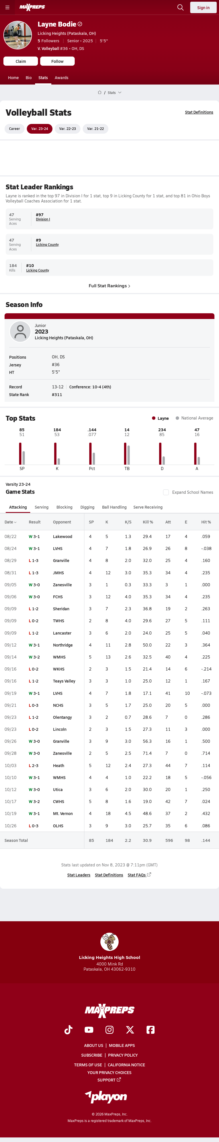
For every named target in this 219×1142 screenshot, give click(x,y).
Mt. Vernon (63, 813)
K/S (128, 521)
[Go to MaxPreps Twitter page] (130, 1030)
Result (34, 521)
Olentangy (62, 717)
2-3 (35, 765)
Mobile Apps (122, 1045)
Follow (57, 61)
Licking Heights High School (109, 946)
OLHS (58, 825)
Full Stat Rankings (109, 285)
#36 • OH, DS (61, 48)
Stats (43, 77)
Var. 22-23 (67, 128)
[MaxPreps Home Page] (100, 92)
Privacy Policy (123, 1055)
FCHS (58, 596)
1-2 (35, 608)
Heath (58, 765)
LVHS (57, 548)
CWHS (58, 801)
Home (13, 77)
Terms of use (88, 1065)
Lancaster (62, 632)
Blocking (64, 506)
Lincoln (59, 729)
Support (109, 1080)
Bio (29, 77)
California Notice (126, 1065)
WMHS (59, 657)
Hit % (206, 521)
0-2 (35, 620)
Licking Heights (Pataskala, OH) (67, 33)
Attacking (18, 506)
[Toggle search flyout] (180, 7)
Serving (41, 506)
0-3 (35, 705)
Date (11, 521)
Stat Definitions (199, 112)
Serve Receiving (148, 506)
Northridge (63, 645)
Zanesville (62, 584)
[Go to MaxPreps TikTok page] (68, 1030)
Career (14, 128)
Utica (58, 789)
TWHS (58, 620)
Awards (61, 77)
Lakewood (62, 536)
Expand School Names (188, 492)
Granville (61, 560)
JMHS (58, 572)
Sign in (203, 7)
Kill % (148, 521)
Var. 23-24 (39, 128)
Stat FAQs (140, 874)
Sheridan (61, 608)
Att (168, 521)
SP (91, 521)
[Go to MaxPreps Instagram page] (109, 1030)
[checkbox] (166, 492)
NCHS (58, 705)
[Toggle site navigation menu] (7, 7)
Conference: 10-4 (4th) (90, 387)
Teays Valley (64, 681)
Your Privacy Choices (109, 1072)
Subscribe (91, 1055)
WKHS (58, 669)
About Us (93, 1045)
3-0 (36, 584)
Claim (21, 61)
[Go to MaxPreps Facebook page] (150, 1030)
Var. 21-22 (95, 128)
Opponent (62, 521)
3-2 (36, 657)
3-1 (36, 536)
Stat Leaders (78, 874)
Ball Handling (114, 506)
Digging (87, 506)
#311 (57, 394)
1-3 (35, 560)
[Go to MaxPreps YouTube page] (89, 1030)
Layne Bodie (60, 23)
